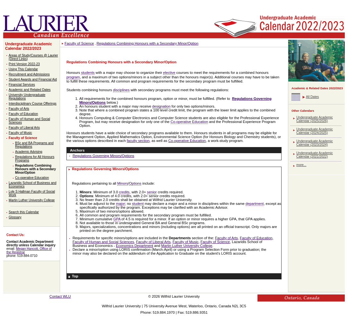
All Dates (312, 97)
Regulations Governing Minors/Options (103, 156)
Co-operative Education (32, 178)
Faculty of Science (23, 138)
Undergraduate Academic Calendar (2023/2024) (314, 142)
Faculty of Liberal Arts (24, 127)
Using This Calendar (23, 69)
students (87, 72)
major (120, 204)
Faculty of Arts (19, 108)
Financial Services (22, 84)
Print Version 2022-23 (24, 64)
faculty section (138, 141)
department (255, 204)
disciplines (121, 90)
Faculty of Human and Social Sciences (103, 242)
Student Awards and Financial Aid (33, 79)
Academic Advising (28, 151)
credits (124, 192)
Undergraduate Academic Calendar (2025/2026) (314, 119)
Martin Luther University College (32, 200)
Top (75, 276)
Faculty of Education (23, 114)
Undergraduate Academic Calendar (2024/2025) (314, 131)
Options (135, 183)
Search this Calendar (24, 212)
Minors (122, 183)
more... (301, 165)
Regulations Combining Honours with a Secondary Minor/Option (35, 169)
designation (161, 106)
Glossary (15, 217)
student (138, 204)
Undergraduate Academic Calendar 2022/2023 (28, 46)
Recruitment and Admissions (29, 74)
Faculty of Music (20, 133)
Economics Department (134, 246)
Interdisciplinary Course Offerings (33, 103)
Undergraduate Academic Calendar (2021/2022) (314, 154)
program (73, 77)
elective (169, 72)
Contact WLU (60, 296)
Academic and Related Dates (30, 90)
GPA (116, 219)
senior (152, 192)
